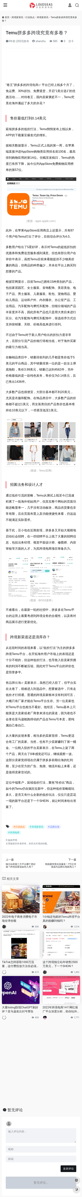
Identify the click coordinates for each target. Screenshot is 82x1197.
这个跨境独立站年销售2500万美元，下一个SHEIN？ (60, 964)
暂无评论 (15, 1110)
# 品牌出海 (53, 826)
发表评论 (68, 1168)
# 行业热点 (19, 826)
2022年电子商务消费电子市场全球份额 (19, 918)
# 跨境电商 (13, 832)
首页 (7, 17)
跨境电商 (32, 84)
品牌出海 (15, 682)
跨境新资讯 (17, 17)
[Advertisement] (41, 66)
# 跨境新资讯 (36, 826)
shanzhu (38, 41)
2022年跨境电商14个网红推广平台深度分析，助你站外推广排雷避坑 (61, 1010)
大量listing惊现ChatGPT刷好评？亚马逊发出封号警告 (20, 1009)
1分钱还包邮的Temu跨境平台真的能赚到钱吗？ (61, 918)
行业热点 (30, 17)
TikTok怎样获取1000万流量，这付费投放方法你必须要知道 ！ (20, 964)
